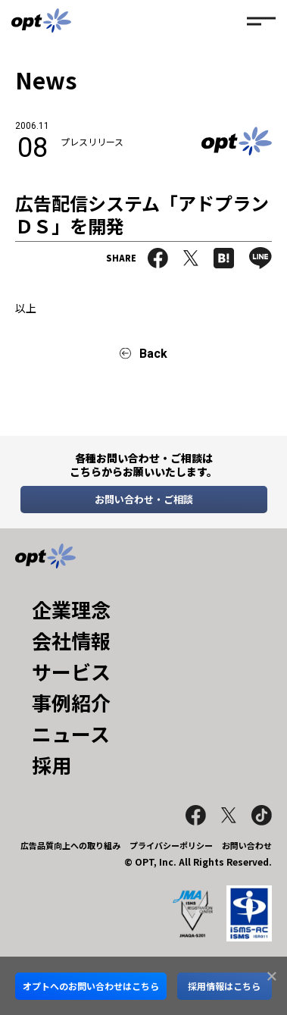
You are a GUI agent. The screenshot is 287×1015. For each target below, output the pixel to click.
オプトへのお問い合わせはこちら (91, 985)
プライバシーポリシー (171, 845)
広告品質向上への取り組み (70, 845)
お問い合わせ (247, 845)
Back (153, 353)
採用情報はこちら (224, 985)
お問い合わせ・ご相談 (144, 499)
